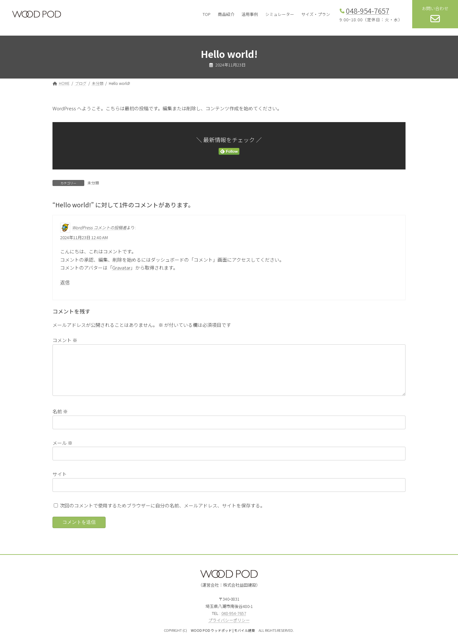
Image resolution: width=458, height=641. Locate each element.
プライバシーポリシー (229, 628)
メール (62, 450)
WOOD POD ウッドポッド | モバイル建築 (223, 638)
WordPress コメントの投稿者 (99, 227)
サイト (59, 481)
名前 (60, 419)
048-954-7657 (367, 10)
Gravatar (121, 267)
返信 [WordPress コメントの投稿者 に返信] (65, 282)
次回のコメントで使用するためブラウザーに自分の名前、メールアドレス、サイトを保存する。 (162, 512)
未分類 (93, 182)
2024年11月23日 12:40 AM (84, 237)
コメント (64, 340)
